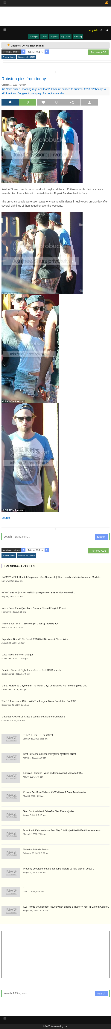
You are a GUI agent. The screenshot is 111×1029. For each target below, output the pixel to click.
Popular (54, 36)
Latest (44, 36)
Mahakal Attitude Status (36, 849)
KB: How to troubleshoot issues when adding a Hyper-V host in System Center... (66, 906)
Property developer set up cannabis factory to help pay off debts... (58, 868)
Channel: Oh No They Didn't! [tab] (25, 45)
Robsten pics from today (23, 78)
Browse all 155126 (26, 57)
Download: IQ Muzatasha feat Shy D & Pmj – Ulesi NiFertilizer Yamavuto (62, 830)
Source (5, 517)
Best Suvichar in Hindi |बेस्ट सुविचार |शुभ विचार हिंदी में (49, 754)
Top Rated (65, 36)
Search (101, 536)
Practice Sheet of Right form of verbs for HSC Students (31, 670)
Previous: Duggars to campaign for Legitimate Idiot (33, 93)
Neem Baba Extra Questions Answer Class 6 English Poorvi (33, 608)
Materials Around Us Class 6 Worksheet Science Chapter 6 (33, 716)
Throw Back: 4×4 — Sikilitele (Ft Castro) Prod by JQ (29, 623)
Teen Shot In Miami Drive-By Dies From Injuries (48, 811)
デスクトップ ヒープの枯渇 (38, 735)
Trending (78, 36)
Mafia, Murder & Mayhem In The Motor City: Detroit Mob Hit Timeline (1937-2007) (45, 685)
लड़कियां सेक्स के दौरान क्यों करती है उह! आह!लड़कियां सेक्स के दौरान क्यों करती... (38, 592)
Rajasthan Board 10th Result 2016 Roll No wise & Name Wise (35, 639)
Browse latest (9, 57)
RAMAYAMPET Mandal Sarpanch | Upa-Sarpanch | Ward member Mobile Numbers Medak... (51, 577)
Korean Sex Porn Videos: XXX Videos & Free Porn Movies (54, 792)
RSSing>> (33, 36)
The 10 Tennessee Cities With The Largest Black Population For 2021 (39, 701)
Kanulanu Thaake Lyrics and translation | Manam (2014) (53, 773)
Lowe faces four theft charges (17, 654)
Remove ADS (98, 52)
